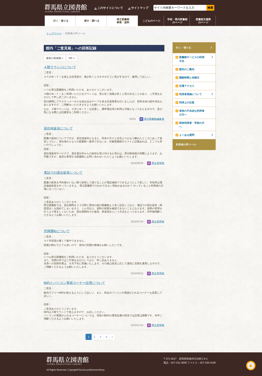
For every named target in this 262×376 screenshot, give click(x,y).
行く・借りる (60, 20)
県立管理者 (155, 163)
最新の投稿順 (54, 58)
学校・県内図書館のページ (177, 21)
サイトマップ (139, 7)
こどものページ (151, 20)
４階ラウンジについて (60, 67)
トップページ (54, 33)
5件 (72, 58)
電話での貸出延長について (63, 172)
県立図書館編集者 (152, 118)
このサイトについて (110, 7)
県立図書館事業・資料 (123, 21)
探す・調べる (91, 20)
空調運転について (57, 231)
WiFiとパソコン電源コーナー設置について (74, 283)
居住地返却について (58, 128)
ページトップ (251, 365)
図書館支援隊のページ (203, 21)
